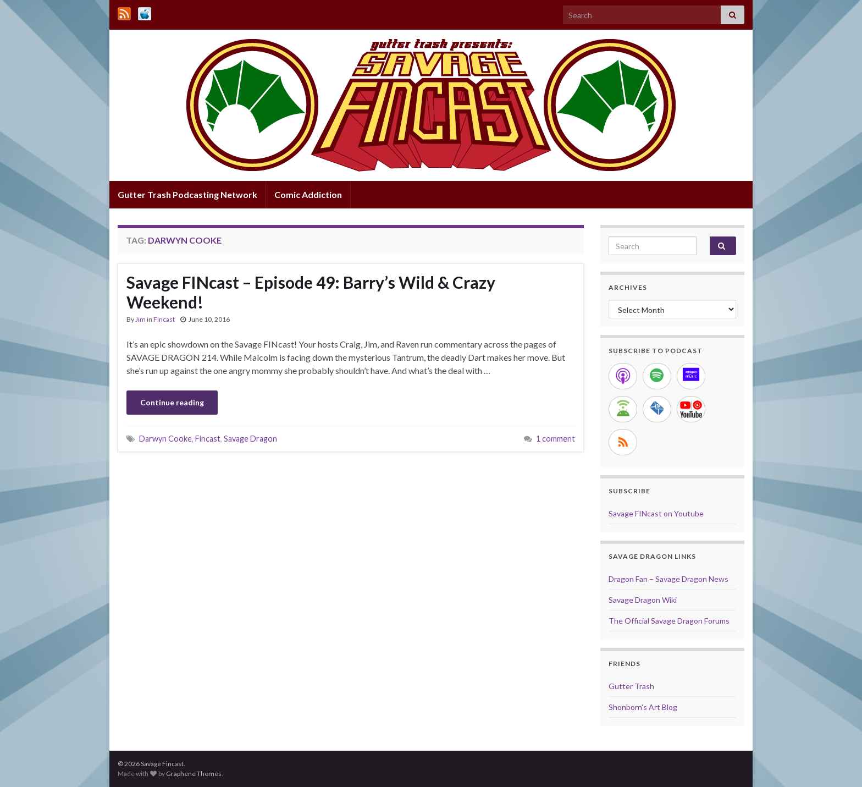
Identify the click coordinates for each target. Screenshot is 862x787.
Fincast (164, 319)
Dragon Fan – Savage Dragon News (668, 579)
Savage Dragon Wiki (643, 599)
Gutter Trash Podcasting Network (187, 194)
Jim (140, 319)
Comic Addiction (308, 194)
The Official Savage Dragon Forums (669, 620)
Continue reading (172, 402)
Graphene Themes (194, 773)
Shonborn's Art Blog (643, 707)
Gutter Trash (631, 686)
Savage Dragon (250, 438)
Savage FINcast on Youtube (656, 513)
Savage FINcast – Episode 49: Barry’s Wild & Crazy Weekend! (310, 292)
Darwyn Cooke (165, 438)
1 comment (555, 438)
